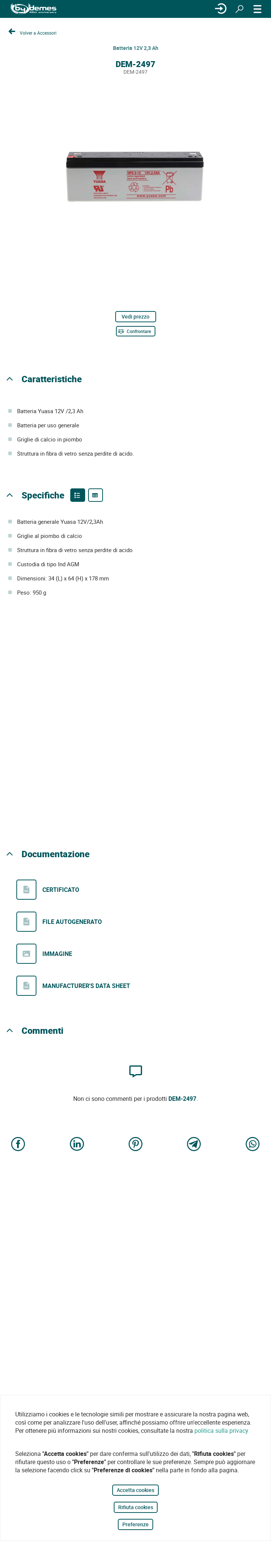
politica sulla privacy (221, 1430)
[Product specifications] (95, 495)
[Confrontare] (135, 331)
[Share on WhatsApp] (253, 1144)
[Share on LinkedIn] (77, 1144)
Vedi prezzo (135, 316)
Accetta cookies (135, 1490)
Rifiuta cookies (135, 1507)
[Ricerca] (239, 9)
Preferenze (135, 1524)
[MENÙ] (258, 9)
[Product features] (77, 495)
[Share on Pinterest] (136, 1144)
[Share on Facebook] (18, 1144)
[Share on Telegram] (194, 1144)
